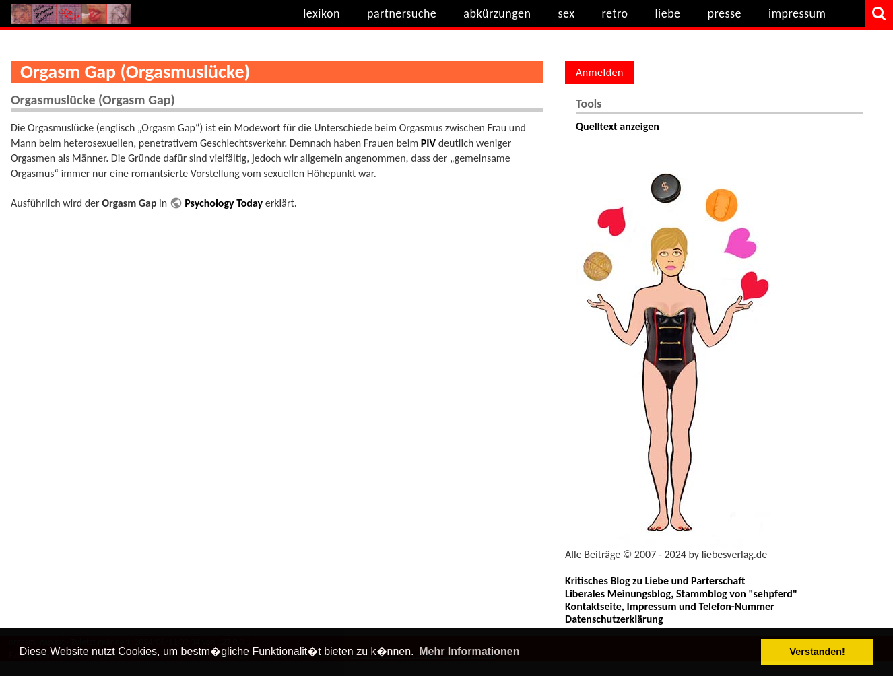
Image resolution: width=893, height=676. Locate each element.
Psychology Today (224, 203)
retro (615, 13)
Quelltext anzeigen (617, 126)
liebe (667, 13)
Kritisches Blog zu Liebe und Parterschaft (655, 580)
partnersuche (401, 13)
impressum (797, 13)
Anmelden (600, 72)
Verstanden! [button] (817, 651)
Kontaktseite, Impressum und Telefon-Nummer (669, 606)
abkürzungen (497, 13)
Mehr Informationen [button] (469, 651)
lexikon (321, 13)
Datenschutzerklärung (614, 619)
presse (725, 13)
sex (566, 13)
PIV (428, 143)
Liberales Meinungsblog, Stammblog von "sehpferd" (681, 593)
